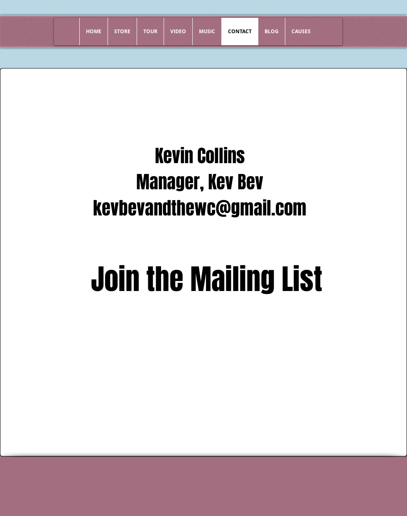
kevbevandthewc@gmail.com (199, 208)
